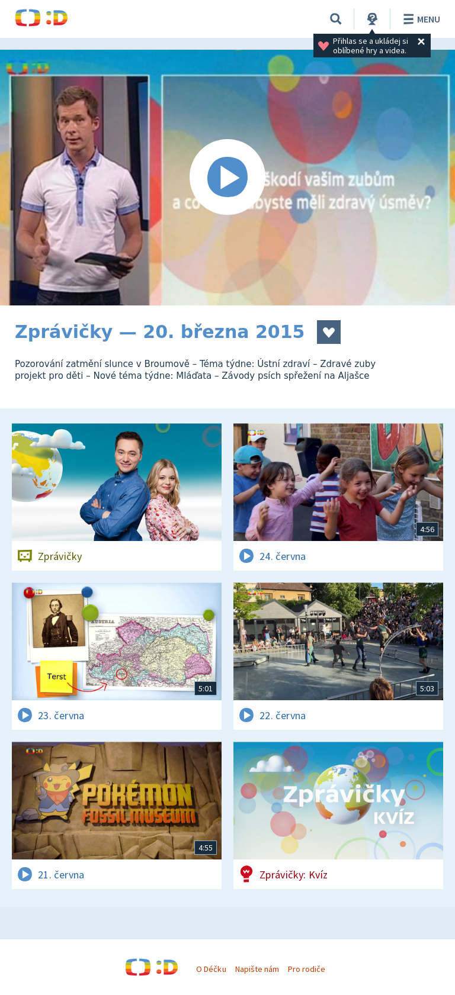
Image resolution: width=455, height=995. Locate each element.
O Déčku (211, 969)
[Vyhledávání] (336, 19)
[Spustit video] (227, 177)
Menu (419, 19)
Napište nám (257, 969)
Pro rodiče (306, 969)
